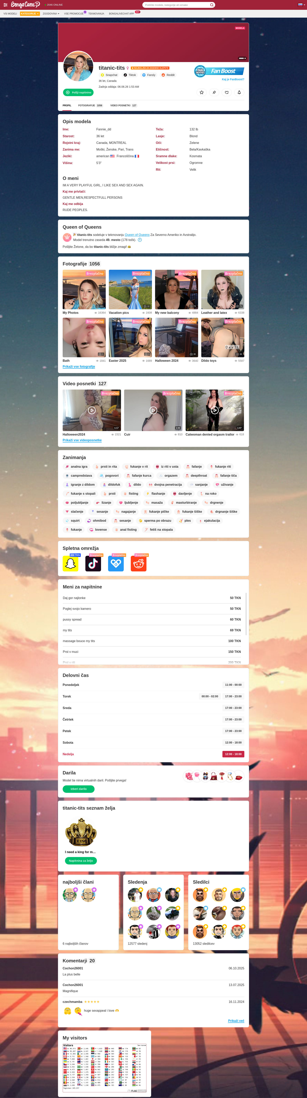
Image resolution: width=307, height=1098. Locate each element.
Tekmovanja (96, 13)
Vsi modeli (10, 13)
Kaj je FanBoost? (233, 79)
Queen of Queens (137, 234)
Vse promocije (75, 13)
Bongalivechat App (122, 13)
